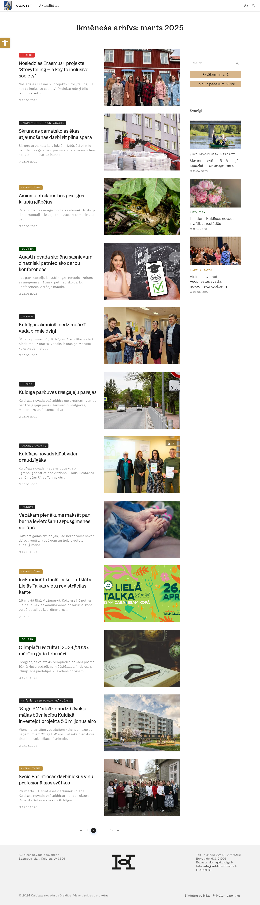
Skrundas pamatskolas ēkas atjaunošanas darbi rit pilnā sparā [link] (55, 134)
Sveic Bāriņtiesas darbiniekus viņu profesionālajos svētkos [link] (56, 780)
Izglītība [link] (27, 248)
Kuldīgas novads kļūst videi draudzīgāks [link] (48, 457)
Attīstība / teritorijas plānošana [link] (46, 700)
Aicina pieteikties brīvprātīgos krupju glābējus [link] (51, 199)
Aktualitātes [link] (49, 6)
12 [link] (112, 830)
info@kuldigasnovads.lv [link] (220, 866)
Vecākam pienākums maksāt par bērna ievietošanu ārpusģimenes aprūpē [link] (54, 521)
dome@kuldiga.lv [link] (221, 862)
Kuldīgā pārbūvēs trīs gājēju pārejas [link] (58, 392)
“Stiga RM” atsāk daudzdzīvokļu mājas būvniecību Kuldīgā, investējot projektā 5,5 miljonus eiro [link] (57, 715)
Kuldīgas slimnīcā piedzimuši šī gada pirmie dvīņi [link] (52, 328)
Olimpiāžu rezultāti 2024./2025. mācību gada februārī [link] (54, 651)
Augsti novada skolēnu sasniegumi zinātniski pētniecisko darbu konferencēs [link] (56, 263)
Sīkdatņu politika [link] (197, 896)
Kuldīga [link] (27, 384)
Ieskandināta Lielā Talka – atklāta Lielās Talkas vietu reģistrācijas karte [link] (55, 586)
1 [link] (87, 830)
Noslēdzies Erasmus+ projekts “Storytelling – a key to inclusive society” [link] (53, 70)
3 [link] (99, 830)
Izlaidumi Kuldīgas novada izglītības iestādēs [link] (212, 220)
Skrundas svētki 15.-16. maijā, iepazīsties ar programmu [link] (215, 162)
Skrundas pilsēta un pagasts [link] (42, 123)
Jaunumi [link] (27, 316)
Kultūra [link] (27, 55)
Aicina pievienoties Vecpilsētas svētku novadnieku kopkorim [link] (208, 281)
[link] (5, 43)
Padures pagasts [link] (33, 445)
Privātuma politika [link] (226, 896)
